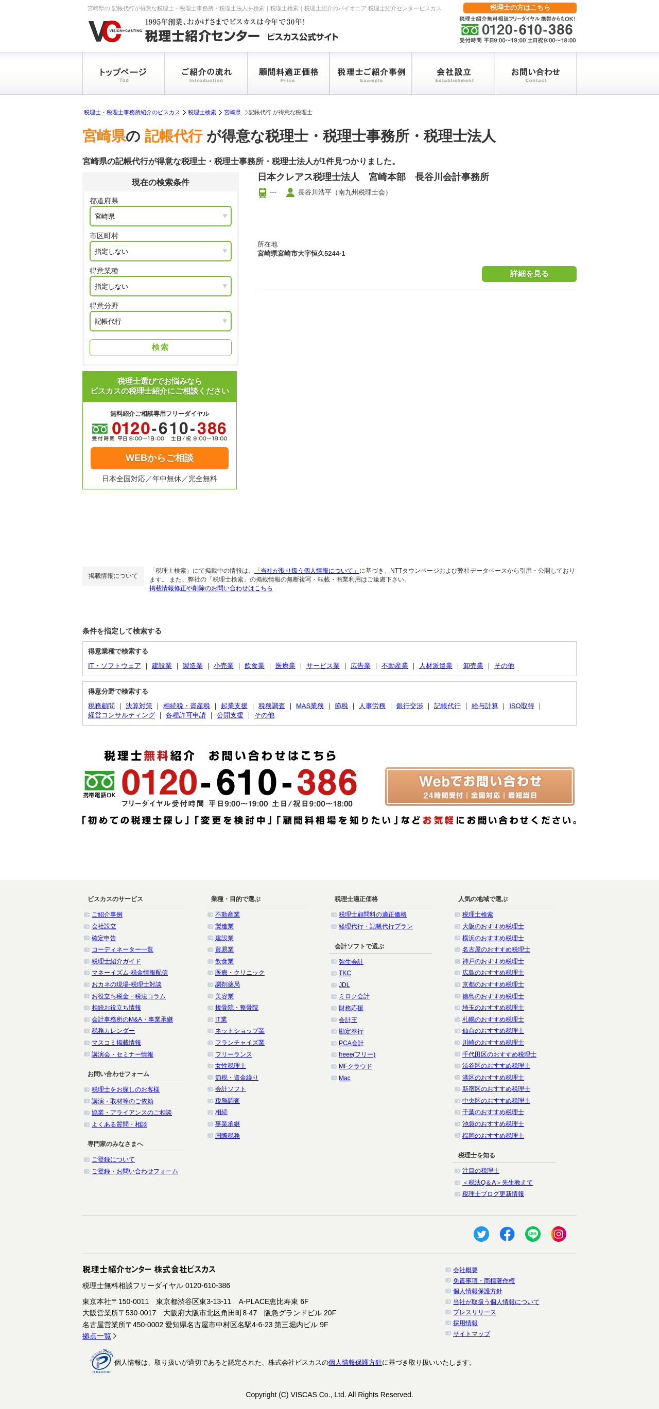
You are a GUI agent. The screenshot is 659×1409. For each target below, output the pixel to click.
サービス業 (323, 666)
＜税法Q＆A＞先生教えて (497, 1182)
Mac (345, 1078)
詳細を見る (529, 273)
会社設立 (104, 926)
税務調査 (271, 706)
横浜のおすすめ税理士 (493, 938)
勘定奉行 (351, 1031)
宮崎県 (233, 112)
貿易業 (224, 949)
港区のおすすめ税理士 (493, 1077)
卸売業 (473, 666)
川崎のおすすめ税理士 (493, 1042)
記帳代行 (447, 706)
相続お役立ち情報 (116, 1007)
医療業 (285, 666)
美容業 (224, 996)
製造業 (193, 666)
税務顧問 (101, 706)
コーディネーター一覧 (122, 949)
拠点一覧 (96, 1336)
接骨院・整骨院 (236, 1007)
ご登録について (113, 1159)
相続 (221, 1112)
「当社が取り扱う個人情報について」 (306, 570)
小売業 (224, 666)
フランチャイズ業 (240, 1042)
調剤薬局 (227, 984)
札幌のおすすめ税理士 (493, 1019)
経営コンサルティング (121, 715)
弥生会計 (351, 961)
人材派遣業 (436, 666)
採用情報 (465, 1323)
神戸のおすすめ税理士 (493, 961)
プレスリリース (474, 1312)
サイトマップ (471, 1333)
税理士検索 (202, 112)
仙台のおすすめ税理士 (493, 1030)
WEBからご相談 (160, 458)
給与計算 (485, 706)
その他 (504, 666)
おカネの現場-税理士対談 (127, 984)
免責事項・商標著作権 (484, 1280)
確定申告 (104, 938)
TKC (345, 973)
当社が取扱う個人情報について (496, 1302)
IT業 (221, 1019)
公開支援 (230, 715)
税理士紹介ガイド (116, 961)
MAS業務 (310, 706)
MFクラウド (355, 1066)
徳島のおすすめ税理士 (493, 996)
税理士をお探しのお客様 (126, 1089)
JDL (344, 985)
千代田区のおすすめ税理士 (499, 1054)
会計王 (348, 1020)
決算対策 (139, 706)
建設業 (162, 666)
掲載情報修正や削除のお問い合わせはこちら (211, 588)
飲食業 (255, 666)
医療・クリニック (240, 972)
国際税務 (227, 1135)
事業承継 (227, 1124)
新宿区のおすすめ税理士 (496, 1089)
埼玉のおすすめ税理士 (493, 1007)
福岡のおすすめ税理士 (493, 1135)
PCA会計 (351, 1043)
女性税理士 (230, 1065)
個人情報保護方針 (477, 1291)
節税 (341, 706)
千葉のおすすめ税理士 (493, 1112)
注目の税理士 (480, 1170)
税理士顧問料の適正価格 (373, 914)
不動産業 (394, 666)
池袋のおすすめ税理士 (493, 1124)
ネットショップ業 (240, 1030)
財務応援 (351, 1008)
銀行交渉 (409, 706)
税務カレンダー (113, 1030)
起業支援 (234, 706)
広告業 (361, 666)
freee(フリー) (357, 1054)
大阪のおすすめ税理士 (493, 926)
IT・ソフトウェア (114, 666)
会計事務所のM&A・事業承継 (132, 1019)
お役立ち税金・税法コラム (129, 996)
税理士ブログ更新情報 (493, 1193)
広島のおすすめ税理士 (493, 972)
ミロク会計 (354, 996)
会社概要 (465, 1270)
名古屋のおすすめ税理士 (496, 949)
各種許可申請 (186, 715)
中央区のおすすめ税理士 (496, 1100)
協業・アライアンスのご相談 (132, 1112)
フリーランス (233, 1054)
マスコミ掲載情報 (116, 1042)
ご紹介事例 (107, 914)
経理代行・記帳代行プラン (376, 926)
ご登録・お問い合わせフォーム (135, 1171)
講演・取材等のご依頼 (122, 1101)
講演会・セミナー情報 (122, 1054)
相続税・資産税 (186, 706)
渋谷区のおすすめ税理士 (496, 1065)
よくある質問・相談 (119, 1124)
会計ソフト (230, 1089)
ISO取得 (521, 706)
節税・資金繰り (236, 1077)
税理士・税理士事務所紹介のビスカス (132, 112)
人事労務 (372, 706)
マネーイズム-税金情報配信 (130, 972)
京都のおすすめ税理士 (493, 984)
